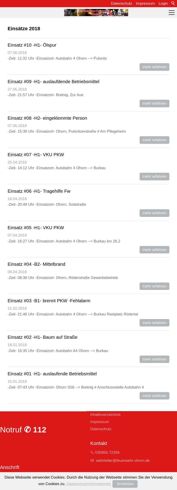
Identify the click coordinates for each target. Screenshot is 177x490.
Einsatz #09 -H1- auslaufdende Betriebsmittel (53, 81)
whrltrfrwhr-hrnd (122, 460)
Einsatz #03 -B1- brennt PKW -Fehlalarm (49, 300)
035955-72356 (107, 452)
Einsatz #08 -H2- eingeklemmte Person (47, 118)
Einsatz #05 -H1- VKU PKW (36, 227)
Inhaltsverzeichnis (105, 414)
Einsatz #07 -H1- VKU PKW (36, 154)
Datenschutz (121, 3)
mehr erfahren (154, 67)
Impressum (145, 3)
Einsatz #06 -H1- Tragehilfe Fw (39, 191)
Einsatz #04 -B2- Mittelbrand (36, 264)
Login (163, 3)
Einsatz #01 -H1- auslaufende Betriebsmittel (52, 373)
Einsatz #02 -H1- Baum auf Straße (43, 337)
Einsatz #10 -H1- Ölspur (32, 45)
